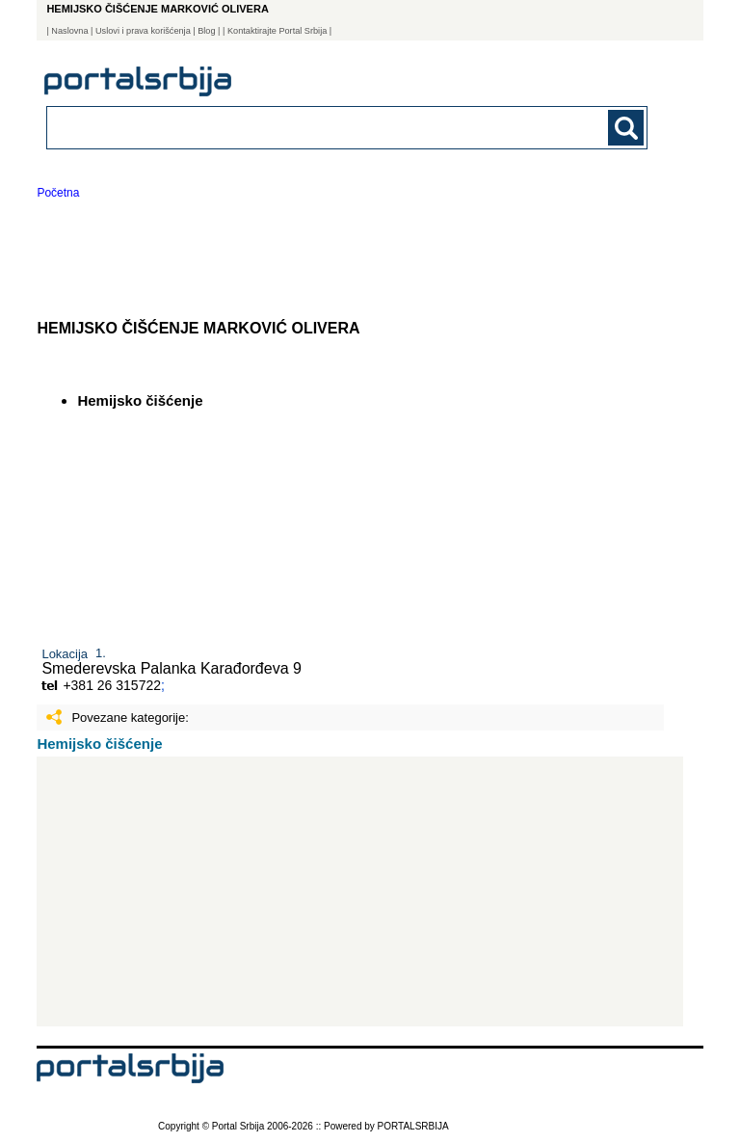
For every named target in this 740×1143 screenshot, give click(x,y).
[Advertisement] (360, 891)
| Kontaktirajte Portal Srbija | (277, 31)
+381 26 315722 (112, 685)
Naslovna (69, 31)
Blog (206, 31)
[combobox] (289, 127)
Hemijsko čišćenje (99, 743)
